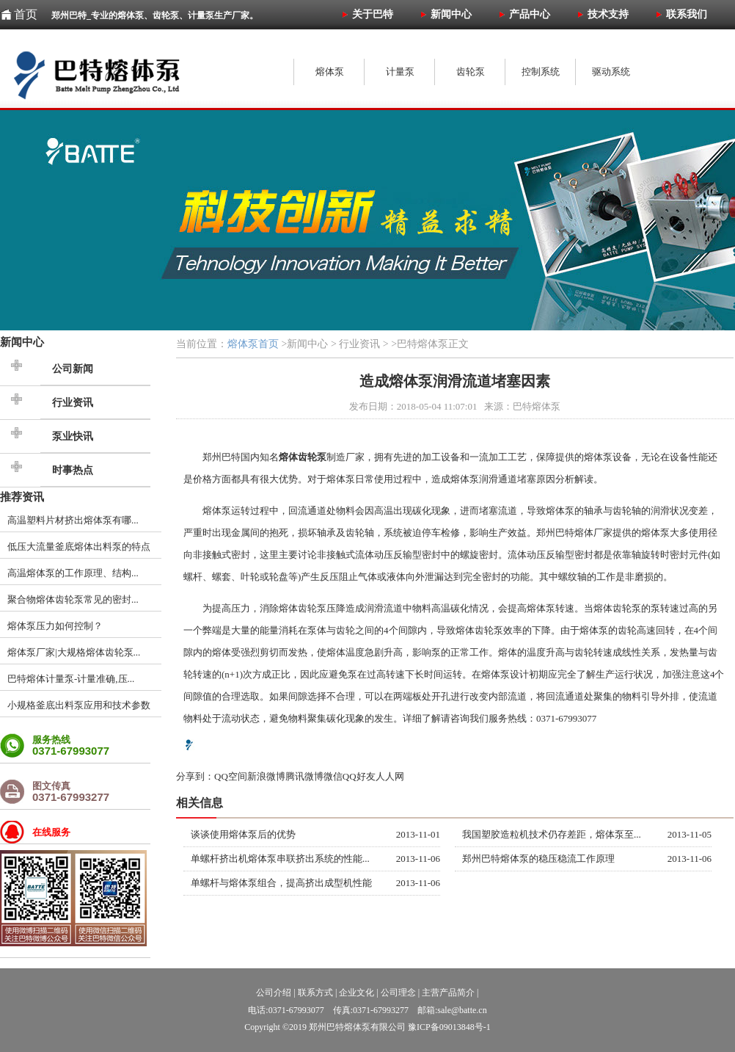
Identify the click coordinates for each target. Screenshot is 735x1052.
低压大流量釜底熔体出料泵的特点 (78, 546)
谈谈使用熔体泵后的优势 (243, 834)
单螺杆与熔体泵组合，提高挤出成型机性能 (281, 882)
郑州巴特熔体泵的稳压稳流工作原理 (538, 858)
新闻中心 (22, 341)
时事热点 (72, 470)
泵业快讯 (72, 436)
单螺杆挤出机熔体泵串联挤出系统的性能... (280, 858)
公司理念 (398, 992)
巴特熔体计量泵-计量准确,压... (70, 678)
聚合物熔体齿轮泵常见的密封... (73, 599)
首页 (25, 14)
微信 (333, 776)
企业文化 (356, 992)
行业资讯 (72, 402)
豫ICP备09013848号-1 (449, 1027)
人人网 (390, 776)
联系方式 (315, 992)
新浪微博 (266, 776)
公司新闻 (72, 368)
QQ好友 (359, 776)
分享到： (195, 776)
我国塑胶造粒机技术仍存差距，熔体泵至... (551, 834)
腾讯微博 (304, 776)
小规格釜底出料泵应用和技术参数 (78, 705)
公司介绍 (273, 992)
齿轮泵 (312, 608)
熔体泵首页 (253, 343)
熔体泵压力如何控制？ (55, 625)
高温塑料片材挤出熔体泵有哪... (73, 520)
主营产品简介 (448, 992)
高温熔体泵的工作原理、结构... (73, 572)
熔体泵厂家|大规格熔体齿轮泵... (73, 652)
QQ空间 (230, 776)
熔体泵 (598, 456)
